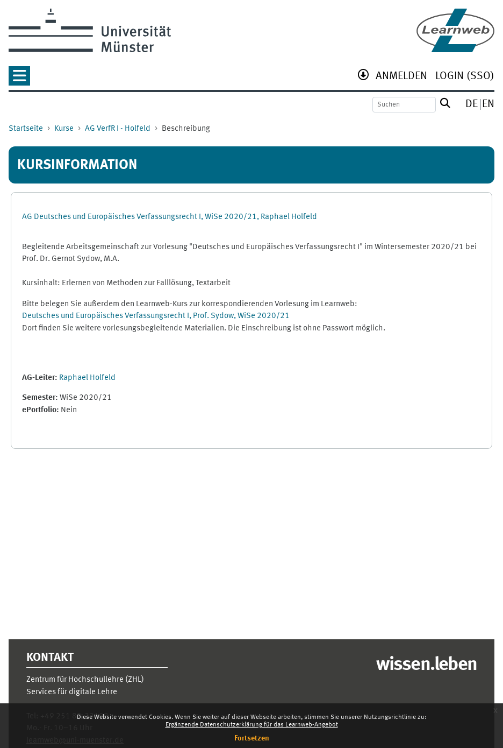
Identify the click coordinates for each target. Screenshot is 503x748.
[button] (19, 79)
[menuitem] (401, 77)
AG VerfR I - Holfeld (117, 129)
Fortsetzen (251, 738)
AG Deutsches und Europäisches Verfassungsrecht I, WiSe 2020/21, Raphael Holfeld (169, 217)
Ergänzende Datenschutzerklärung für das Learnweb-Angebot (252, 725)
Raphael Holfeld (87, 378)
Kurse (64, 129)
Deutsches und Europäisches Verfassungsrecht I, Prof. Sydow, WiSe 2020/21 (156, 316)
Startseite (26, 129)
